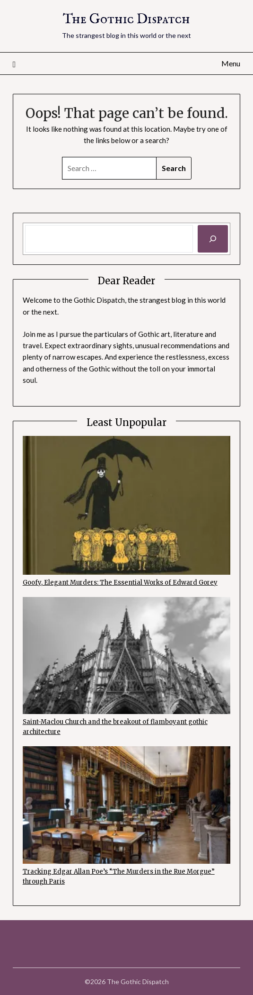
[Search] (213, 239)
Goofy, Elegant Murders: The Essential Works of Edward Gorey (120, 583)
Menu (230, 63)
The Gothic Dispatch (126, 19)
